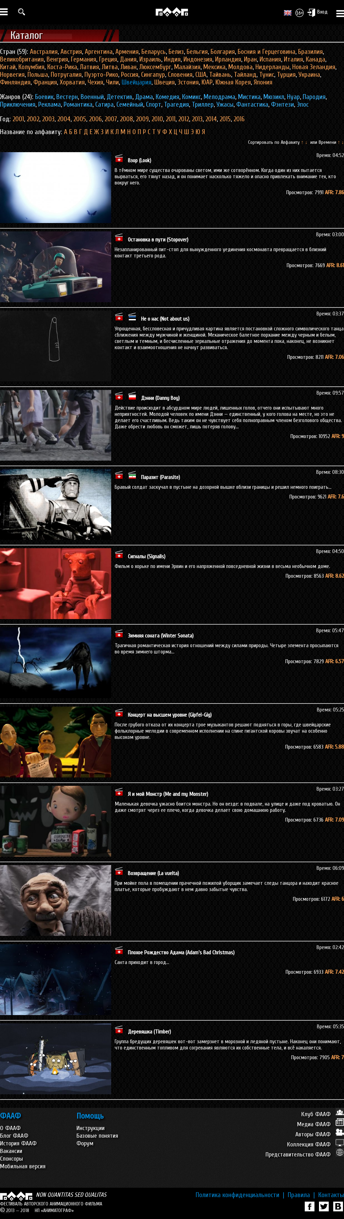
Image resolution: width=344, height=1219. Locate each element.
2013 (197, 119)
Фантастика (252, 104)
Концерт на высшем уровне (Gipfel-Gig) (170, 715)
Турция (286, 75)
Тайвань (220, 75)
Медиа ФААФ (320, 1124)
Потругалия (66, 75)
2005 (79, 119)
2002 (33, 119)
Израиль (150, 59)
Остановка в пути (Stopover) (158, 240)
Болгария (223, 52)
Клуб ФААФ (322, 1114)
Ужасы (225, 104)
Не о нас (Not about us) (165, 319)
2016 (239, 119)
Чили (112, 82)
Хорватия (72, 82)
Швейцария (136, 82)
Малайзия (187, 67)
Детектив (119, 97)
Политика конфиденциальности (240, 1195)
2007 (111, 119)
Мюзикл (273, 97)
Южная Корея (233, 82)
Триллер (203, 104)
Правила (301, 1195)
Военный (92, 97)
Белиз (176, 52)
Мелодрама (219, 97)
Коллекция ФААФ (315, 1144)
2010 (157, 119)
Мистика (249, 97)
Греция (108, 59)
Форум (84, 1143)
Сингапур (153, 75)
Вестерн (67, 97)
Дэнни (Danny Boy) (160, 398)
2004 (64, 119)
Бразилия (310, 52)
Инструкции (90, 1128)
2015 (225, 119)
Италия (293, 59)
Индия (172, 59)
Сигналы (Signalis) (146, 556)
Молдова (240, 67)
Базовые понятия (97, 1135)
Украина (309, 75)
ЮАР (207, 82)
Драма (144, 97)
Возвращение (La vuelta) (153, 873)
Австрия (71, 52)
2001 (18, 119)
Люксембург (155, 67)
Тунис (266, 75)
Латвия (89, 67)
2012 (183, 119)
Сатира (104, 104)
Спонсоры (11, 1158)
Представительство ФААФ (304, 1154)
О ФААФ (10, 1128)
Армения (127, 52)
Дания (128, 59)
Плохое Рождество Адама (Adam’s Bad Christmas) (181, 952)
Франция (45, 82)
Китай (8, 67)
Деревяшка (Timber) (149, 1032)
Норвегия (12, 75)
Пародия (314, 97)
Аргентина (99, 52)
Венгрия (57, 59)
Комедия (167, 97)
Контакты (331, 1195)
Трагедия (176, 104)
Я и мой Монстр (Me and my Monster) (168, 794)
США (200, 75)
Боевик (44, 97)
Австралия (44, 52)
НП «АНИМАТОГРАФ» (54, 1210)
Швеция (164, 82)
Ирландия (228, 59)
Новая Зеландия (313, 67)
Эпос (303, 104)
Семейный (129, 104)
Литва (110, 67)
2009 (142, 119)
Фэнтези (282, 104)
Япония (263, 82)
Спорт (153, 104)
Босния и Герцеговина (266, 52)
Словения (180, 75)
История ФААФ (18, 1143)
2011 (170, 119)
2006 (95, 119)
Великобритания (22, 59)
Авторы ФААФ (319, 1134)
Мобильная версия (23, 1166)
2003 (48, 119)
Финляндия (15, 82)
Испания (270, 59)
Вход (317, 12)
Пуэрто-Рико (101, 75)
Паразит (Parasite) (160, 477)
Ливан (129, 67)
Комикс (191, 97)
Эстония (188, 82)
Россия (129, 75)
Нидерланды (272, 67)
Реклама (49, 104)
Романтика (78, 104)
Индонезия (197, 59)
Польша (37, 75)
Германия (83, 59)
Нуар (293, 97)
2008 (126, 119)
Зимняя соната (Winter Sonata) (161, 636)
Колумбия (31, 67)
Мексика (214, 67)
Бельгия (197, 52)
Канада (315, 59)
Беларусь (153, 52)
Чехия (95, 82)
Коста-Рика (62, 67)
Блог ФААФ (14, 1135)
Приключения (17, 104)
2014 (211, 119)
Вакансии (11, 1151)
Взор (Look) (139, 160)
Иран (250, 59)
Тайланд (245, 75)
